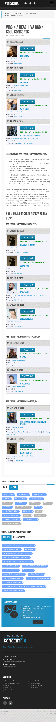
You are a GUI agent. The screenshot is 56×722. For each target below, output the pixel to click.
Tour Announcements (12, 683)
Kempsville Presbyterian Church (38, 578)
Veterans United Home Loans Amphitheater (18, 545)
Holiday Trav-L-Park (36, 574)
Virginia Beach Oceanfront (13, 578)
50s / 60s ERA (40, 515)
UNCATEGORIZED (36, 499)
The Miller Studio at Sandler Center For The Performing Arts (24, 586)
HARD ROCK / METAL (10, 511)
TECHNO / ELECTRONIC (11, 519)
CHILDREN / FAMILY (23, 507)
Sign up (37, 622)
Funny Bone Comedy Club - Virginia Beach (18, 561)
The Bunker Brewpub (11, 566)
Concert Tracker (10, 681)
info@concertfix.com (9, 666)
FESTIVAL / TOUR (30, 519)
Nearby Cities (19, 537)
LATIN (39, 511)
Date (5, 487)
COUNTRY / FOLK (39, 494)
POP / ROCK (27, 511)
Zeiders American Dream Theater (35, 566)
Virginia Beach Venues (16, 36)
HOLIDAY (27, 515)
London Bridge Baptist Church (13, 574)
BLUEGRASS (34, 503)
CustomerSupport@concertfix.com (14, 662)
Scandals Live (27, 570)
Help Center (34, 688)
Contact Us (8, 690)
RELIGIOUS (7, 503)
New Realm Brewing (10, 570)
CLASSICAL (7, 507)
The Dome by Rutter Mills (12, 582)
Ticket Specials (35, 683)
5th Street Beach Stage (11, 549)
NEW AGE (47, 503)
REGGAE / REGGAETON (11, 515)
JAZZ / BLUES (8, 494)
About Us (6, 711)
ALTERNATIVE (23, 494)
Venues (6, 537)
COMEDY (6, 499)
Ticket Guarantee (36, 685)
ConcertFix (12, 3)
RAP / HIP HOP (20, 499)
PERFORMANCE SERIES (11, 523)
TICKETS (27, 48)
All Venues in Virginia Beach (13, 591)
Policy (5, 716)
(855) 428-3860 (11, 657)
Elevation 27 (29, 549)
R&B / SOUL (21, 503)
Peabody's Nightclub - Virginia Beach (16, 557)
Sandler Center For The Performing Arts (17, 553)
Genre (13, 487)
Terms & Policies (36, 681)
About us (8, 688)
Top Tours (8, 685)
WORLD (37, 507)
